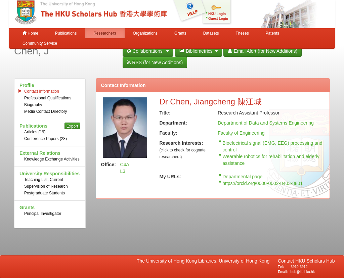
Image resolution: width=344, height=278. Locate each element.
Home (30, 33)
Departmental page (242, 176)
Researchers (104, 33)
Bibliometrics (198, 51)
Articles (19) (34, 132)
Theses (242, 33)
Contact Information (41, 91)
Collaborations (148, 51)
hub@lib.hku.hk (302, 272)
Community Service (40, 43)
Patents (272, 33)
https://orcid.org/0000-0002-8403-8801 (262, 183)
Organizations (145, 33)
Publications (66, 33)
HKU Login (217, 14)
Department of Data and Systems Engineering (266, 123)
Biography (33, 104)
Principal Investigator (42, 213)
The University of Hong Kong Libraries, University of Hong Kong (204, 261)
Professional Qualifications (47, 98)
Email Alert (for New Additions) (262, 51)
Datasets (211, 33)
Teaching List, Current (43, 179)
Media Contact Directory (45, 111)
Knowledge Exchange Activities (52, 159)
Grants (180, 33)
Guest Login (218, 18)
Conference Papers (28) (45, 138)
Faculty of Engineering (241, 133)
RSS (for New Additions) (155, 62)
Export (72, 126)
